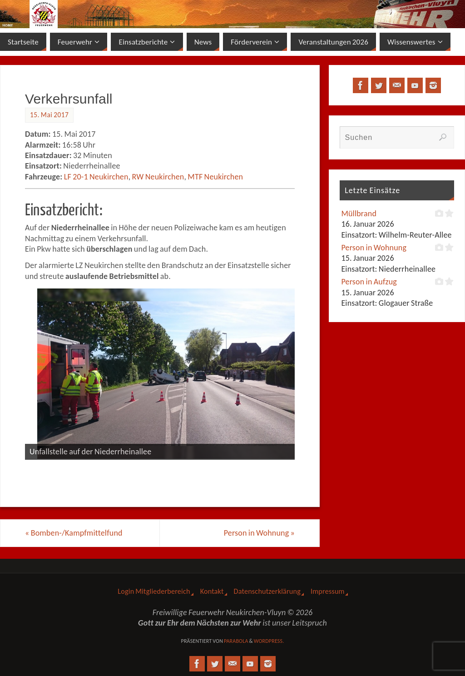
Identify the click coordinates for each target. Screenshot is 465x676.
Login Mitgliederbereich (154, 591)
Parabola (236, 641)
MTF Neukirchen (215, 177)
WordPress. (269, 641)
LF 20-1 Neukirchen (96, 177)
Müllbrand (358, 214)
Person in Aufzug (369, 282)
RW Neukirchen (158, 177)
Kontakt (212, 591)
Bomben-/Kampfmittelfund (74, 533)
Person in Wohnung (259, 533)
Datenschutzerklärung (267, 591)
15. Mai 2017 (49, 114)
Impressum (328, 591)
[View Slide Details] (166, 373)
